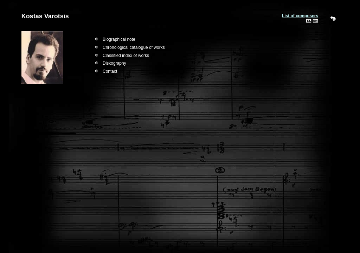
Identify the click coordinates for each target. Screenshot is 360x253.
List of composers (300, 15)
